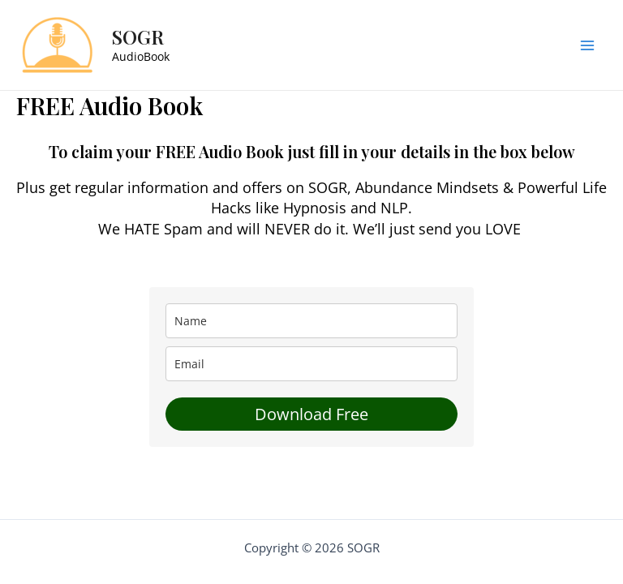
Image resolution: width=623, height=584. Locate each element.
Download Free (311, 414)
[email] (311, 363)
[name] (311, 320)
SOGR (138, 36)
